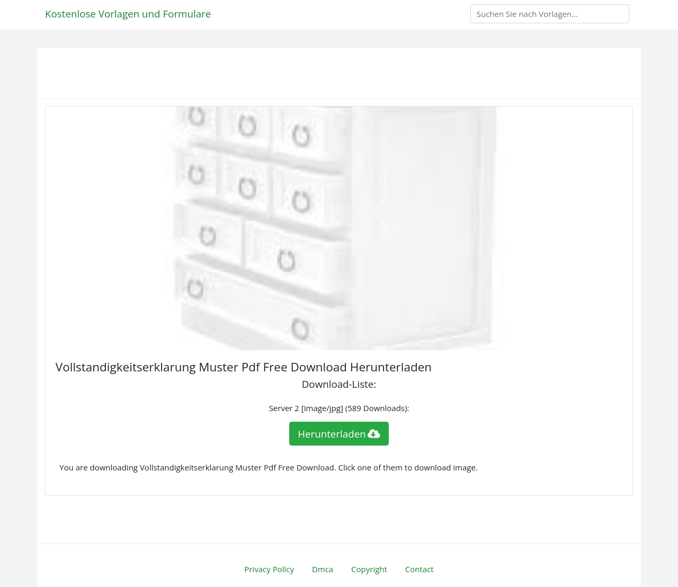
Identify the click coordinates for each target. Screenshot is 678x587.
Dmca (322, 569)
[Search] (549, 13)
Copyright (369, 569)
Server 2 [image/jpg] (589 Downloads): (339, 408)
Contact (419, 569)
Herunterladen (339, 433)
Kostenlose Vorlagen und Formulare (128, 13)
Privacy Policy (269, 569)
